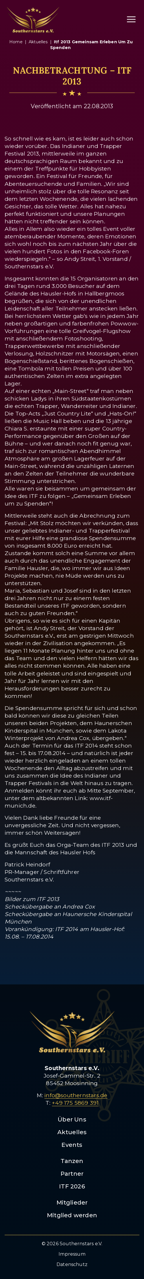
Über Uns (72, 1119)
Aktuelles (72, 1132)
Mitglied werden (72, 1215)
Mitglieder (72, 1202)
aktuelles (38, 41)
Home (16, 41)
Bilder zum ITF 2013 (32, 899)
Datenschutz (72, 1264)
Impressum (72, 1254)
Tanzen (72, 1161)
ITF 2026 (72, 1186)
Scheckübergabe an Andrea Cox (50, 906)
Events (71, 1144)
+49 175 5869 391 (75, 1103)
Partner (72, 1173)
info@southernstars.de (75, 1095)
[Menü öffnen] (131, 19)
